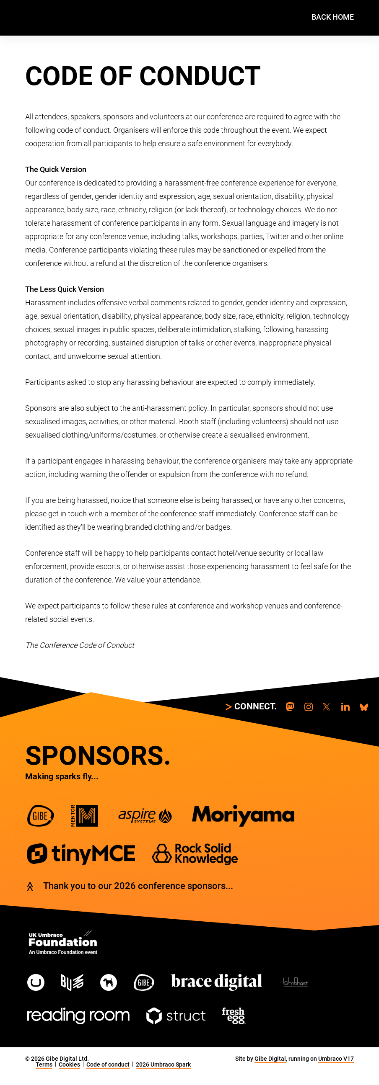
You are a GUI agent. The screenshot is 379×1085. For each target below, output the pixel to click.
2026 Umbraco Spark (163, 1064)
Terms (44, 1064)
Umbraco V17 (336, 1058)
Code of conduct (108, 1064)
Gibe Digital (270, 1058)
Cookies (69, 1064)
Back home (333, 17)
